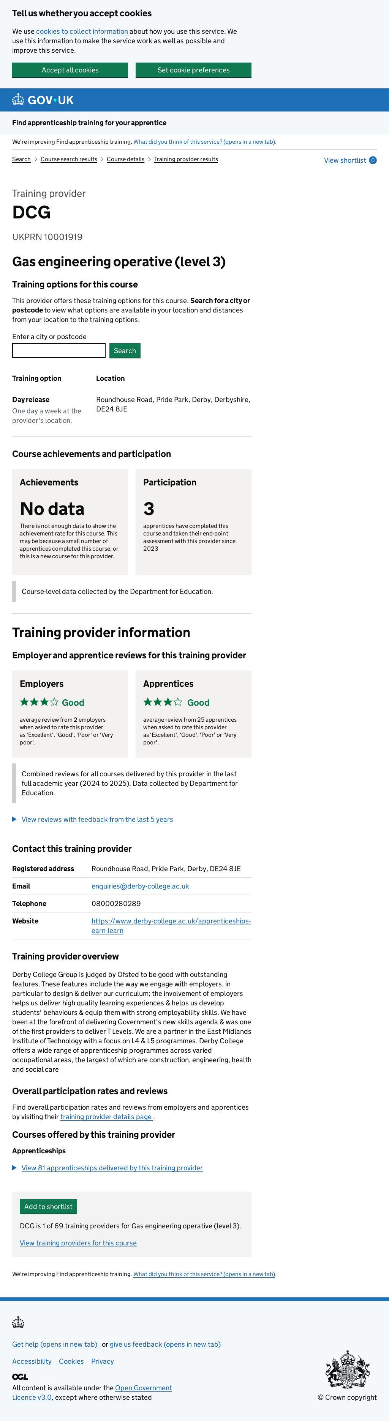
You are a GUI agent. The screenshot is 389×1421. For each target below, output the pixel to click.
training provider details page (106, 1116)
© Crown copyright (347, 1397)
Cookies (71, 1361)
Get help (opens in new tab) (55, 1344)
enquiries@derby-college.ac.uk (140, 886)
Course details (125, 159)
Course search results (69, 159)
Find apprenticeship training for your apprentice (89, 122)
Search (21, 159)
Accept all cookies (70, 70)
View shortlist (350, 160)
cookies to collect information (82, 31)
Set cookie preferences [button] (194, 70)
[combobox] (59, 350)
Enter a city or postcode (49, 336)
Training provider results (186, 159)
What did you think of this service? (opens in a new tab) (204, 141)
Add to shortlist (48, 1206)
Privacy (102, 1361)
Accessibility (32, 1361)
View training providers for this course (78, 1243)
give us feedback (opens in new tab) (165, 1344)
